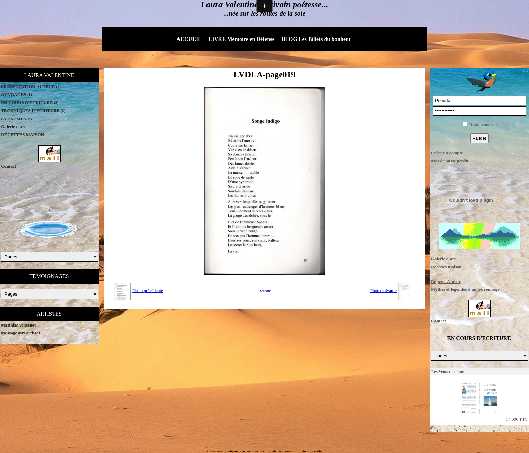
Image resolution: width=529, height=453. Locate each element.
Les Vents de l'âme (447, 371)
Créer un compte (447, 152)
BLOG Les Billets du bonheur (317, 39)
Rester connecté (483, 124)
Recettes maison (446, 266)
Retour (264, 290)
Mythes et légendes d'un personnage (465, 289)
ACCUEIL (189, 39)
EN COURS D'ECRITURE (30, 102)
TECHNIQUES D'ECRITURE (33, 110)
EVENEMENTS (16, 118)
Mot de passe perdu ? (451, 160)
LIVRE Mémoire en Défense (242, 39)
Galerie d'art (13, 126)
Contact (8, 166)
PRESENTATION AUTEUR (31, 86)
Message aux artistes (20, 332)
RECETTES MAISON (22, 134)
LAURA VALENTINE (49, 75)
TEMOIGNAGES (49, 276)
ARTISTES (49, 314)
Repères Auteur (446, 281)
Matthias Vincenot (18, 325)
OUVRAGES (16, 94)
